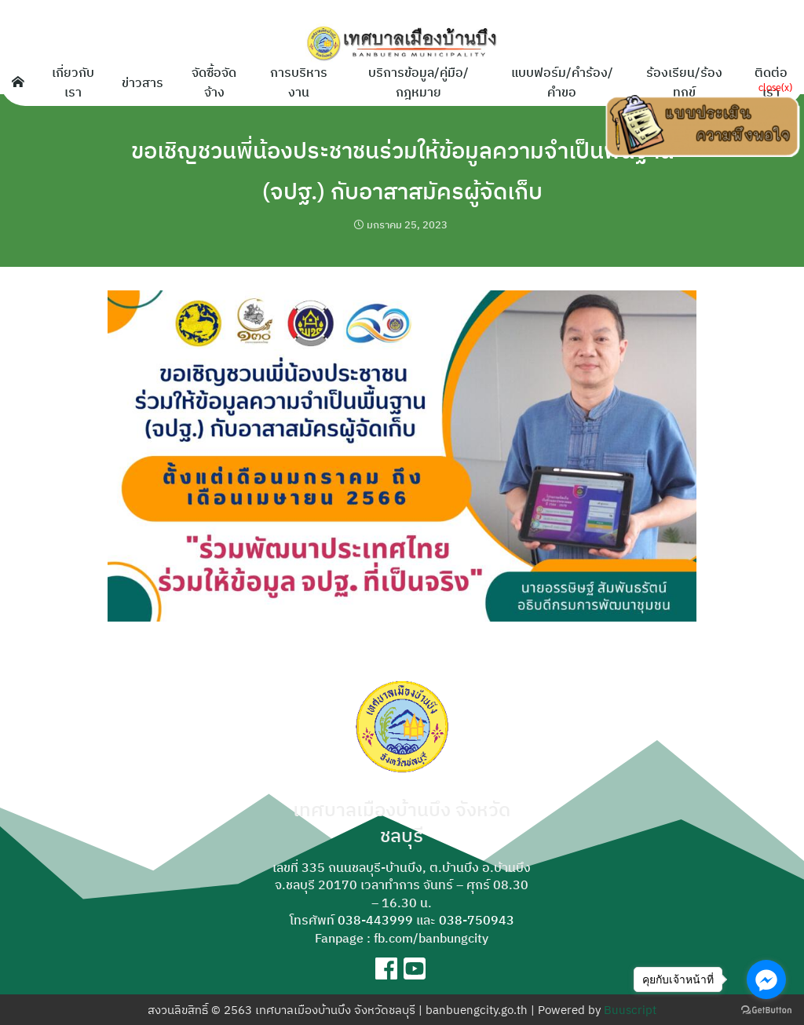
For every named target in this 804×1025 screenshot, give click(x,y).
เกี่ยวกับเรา (73, 81)
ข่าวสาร (142, 81)
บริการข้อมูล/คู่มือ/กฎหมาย (418, 81)
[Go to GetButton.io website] (766, 1009)
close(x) (775, 86)
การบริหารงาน (298, 81)
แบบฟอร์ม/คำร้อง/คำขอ (562, 81)
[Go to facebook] (766, 979)
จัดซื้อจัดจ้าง (214, 81)
